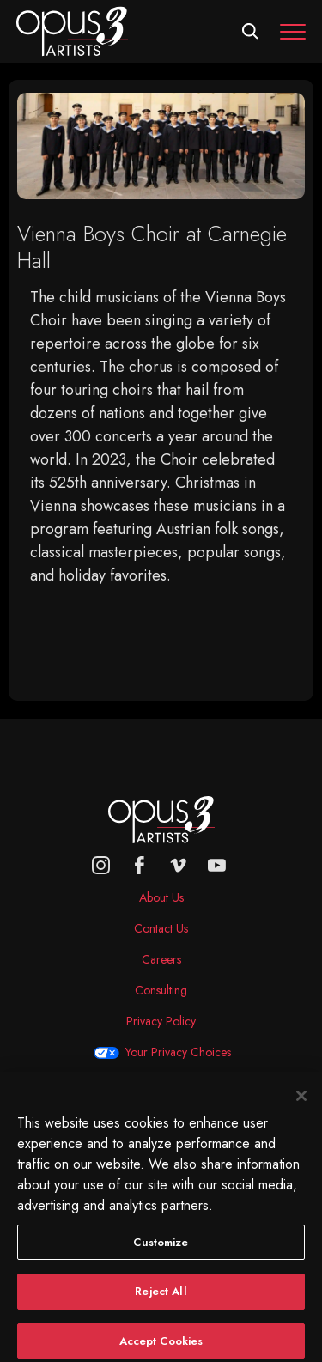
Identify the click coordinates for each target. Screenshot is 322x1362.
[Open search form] (250, 31)
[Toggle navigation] (293, 32)
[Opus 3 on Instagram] (101, 865)
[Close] (301, 1104)
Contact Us (161, 928)
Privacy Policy (161, 1021)
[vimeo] (178, 865)
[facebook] (140, 865)
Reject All (160, 1300)
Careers (161, 959)
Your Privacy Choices (178, 1052)
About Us (161, 897)
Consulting (161, 990)
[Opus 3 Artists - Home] (72, 30)
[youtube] (217, 865)
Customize (160, 1251)
